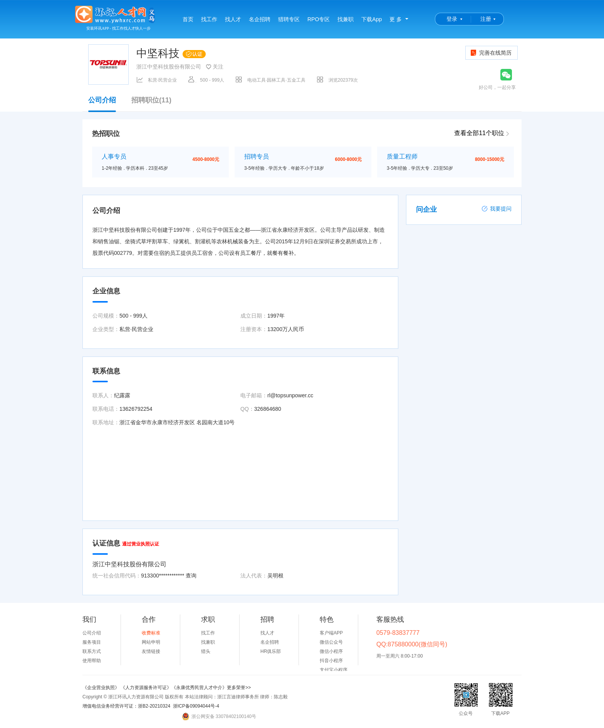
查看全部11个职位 (479, 133)
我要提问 (497, 209)
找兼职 (345, 19)
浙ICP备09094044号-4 (196, 706)
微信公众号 (331, 642)
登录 (451, 19)
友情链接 (151, 651)
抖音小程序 (331, 660)
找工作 (209, 19)
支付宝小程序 (333, 670)
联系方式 (91, 651)
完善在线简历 (491, 53)
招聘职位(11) (151, 100)
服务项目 (91, 642)
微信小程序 (331, 651)
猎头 (205, 651)
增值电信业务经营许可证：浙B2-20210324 (126, 706)
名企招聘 (259, 19)
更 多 (395, 19)
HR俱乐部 (270, 651)
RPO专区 (318, 19)
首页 (188, 19)
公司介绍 (102, 104)
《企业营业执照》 (101, 687)
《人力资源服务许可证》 (146, 687)
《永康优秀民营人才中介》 (199, 687)
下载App (371, 19)
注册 (485, 19)
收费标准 (151, 633)
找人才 (233, 19)
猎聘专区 (289, 19)
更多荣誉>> (239, 687)
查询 (191, 575)
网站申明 (151, 642)
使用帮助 (91, 660)
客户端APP (331, 633)
